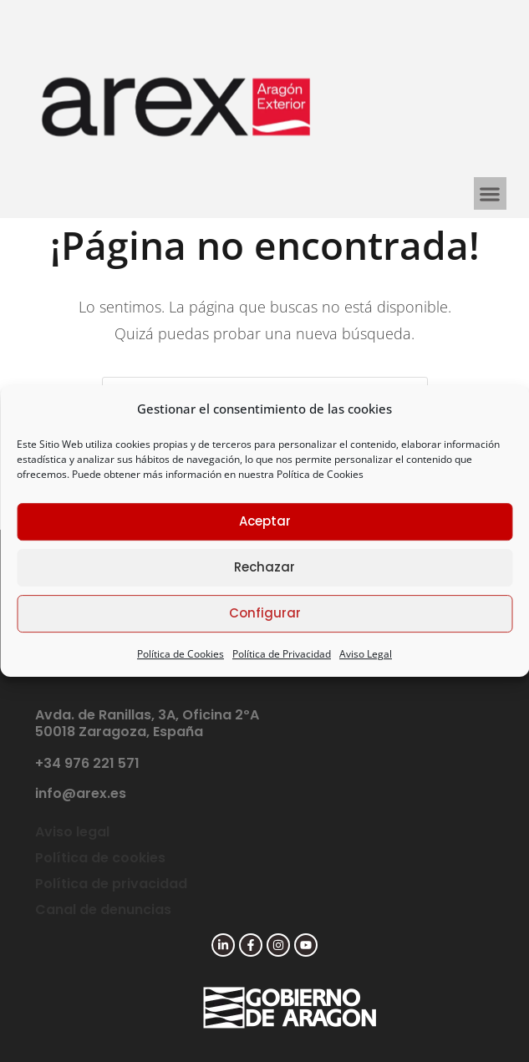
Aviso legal (72, 831)
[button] (490, 193)
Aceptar (265, 521)
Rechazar (264, 567)
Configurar (265, 613)
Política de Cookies (320, 474)
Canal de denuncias (103, 909)
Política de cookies (100, 857)
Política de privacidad (111, 883)
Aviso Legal (365, 654)
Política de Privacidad (281, 654)
